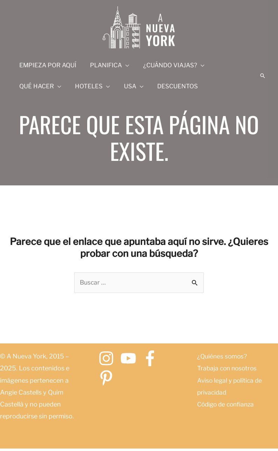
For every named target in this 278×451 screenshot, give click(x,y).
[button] (262, 76)
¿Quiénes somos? (222, 357)
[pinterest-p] (108, 379)
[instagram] (108, 359)
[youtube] (130, 359)
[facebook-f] (152, 359)
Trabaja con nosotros (228, 369)
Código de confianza (227, 404)
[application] (122, 65)
